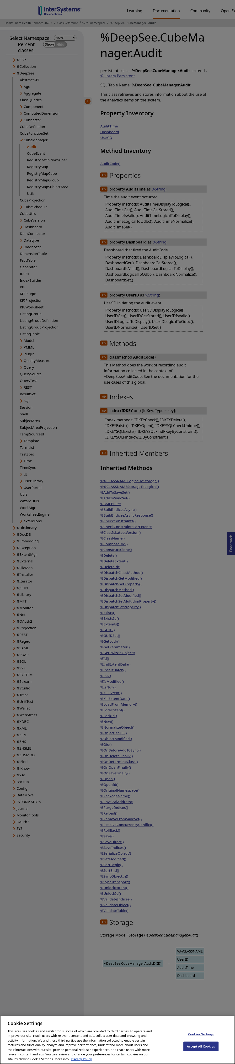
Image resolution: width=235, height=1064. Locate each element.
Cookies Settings (201, 1038)
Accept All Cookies (201, 1050)
